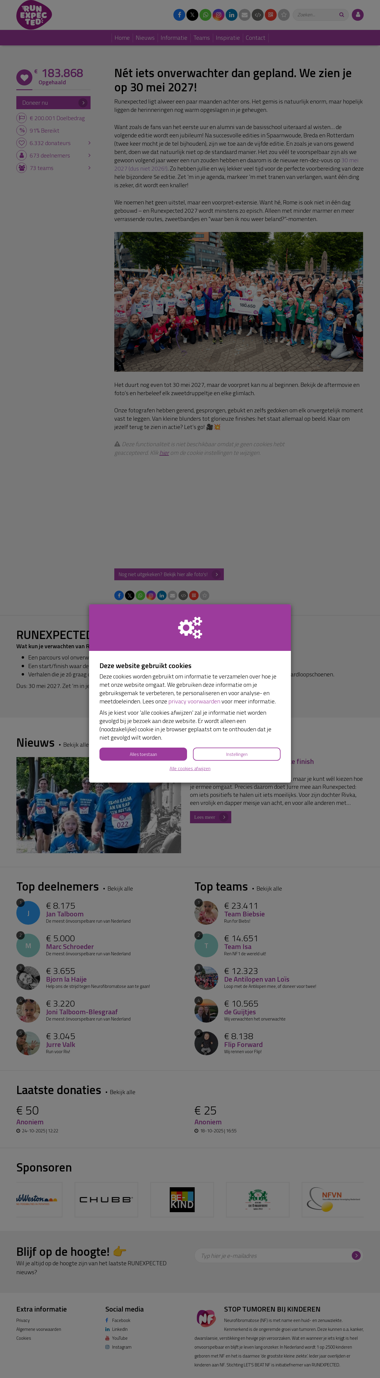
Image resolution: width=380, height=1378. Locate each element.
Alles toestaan (143, 754)
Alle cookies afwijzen (190, 768)
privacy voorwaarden (194, 701)
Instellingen (237, 754)
